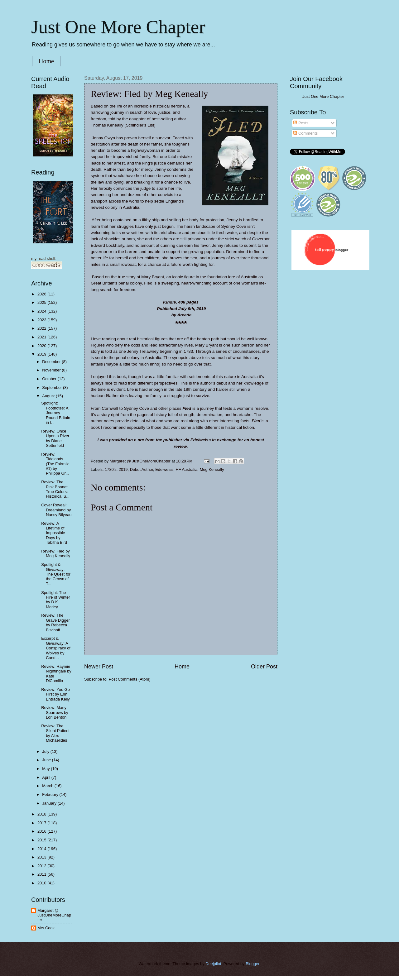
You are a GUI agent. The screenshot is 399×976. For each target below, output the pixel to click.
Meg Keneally (212, 469)
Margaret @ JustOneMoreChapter (54, 915)
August (49, 396)
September (52, 387)
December (52, 361)
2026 (42, 294)
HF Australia (186, 469)
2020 (42, 345)
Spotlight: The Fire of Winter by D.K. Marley (55, 599)
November (52, 370)
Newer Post (98, 666)
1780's (111, 469)
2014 (42, 848)
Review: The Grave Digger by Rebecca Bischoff (55, 622)
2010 (42, 883)
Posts (300, 123)
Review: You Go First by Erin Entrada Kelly (55, 694)
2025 (42, 302)
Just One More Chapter (118, 27)
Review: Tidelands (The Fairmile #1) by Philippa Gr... (55, 464)
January (49, 803)
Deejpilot (213, 963)
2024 (42, 311)
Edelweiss (164, 469)
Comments (305, 133)
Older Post (264, 666)
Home (46, 61)
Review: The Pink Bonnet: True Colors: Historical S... (55, 489)
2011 (42, 874)
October (49, 378)
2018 (42, 814)
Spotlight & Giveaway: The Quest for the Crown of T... (55, 574)
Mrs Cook (46, 928)
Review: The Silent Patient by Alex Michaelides (55, 733)
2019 (123, 469)
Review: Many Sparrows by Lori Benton (54, 712)
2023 (42, 320)
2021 (42, 337)
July (46, 751)
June (47, 760)
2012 (42, 866)
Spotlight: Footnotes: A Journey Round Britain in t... (55, 413)
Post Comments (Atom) (130, 679)
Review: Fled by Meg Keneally (55, 553)
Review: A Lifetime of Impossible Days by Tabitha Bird (54, 533)
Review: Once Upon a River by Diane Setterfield (55, 438)
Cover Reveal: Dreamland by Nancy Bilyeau (56, 510)
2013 (42, 857)
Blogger (252, 963)
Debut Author (141, 469)
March (48, 785)
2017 (42, 823)
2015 (42, 840)
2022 (42, 328)
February (50, 794)
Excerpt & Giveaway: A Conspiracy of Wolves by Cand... (55, 648)
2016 (42, 831)
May (46, 768)
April (46, 777)
